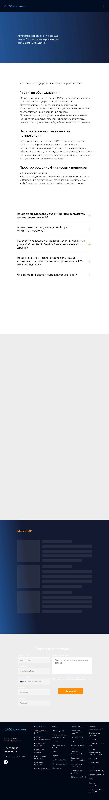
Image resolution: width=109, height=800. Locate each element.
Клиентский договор (39, 744)
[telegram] (6, 763)
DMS (90, 779)
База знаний (39, 727)
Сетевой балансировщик (95, 728)
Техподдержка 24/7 (40, 732)
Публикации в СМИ (58, 746)
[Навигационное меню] (105, 6)
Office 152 (92, 739)
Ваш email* (23, 666)
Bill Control (93, 758)
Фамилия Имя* (24, 656)
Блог (54, 751)
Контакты (56, 768)
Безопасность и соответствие (59, 736)
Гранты (55, 756)
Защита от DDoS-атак (96, 744)
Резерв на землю (96, 775)
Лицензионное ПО (77, 746)
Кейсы (55, 741)
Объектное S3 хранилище (76, 771)
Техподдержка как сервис (95, 790)
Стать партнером (60, 764)
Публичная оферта (39, 751)
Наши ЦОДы (58, 731)
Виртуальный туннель (94, 734)
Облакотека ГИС (78, 777)
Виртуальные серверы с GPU (77, 765)
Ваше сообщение (60, 656)
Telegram (22, 698)
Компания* (23, 688)
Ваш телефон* (24, 677)
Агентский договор (39, 763)
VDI (72, 741)
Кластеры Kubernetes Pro (77, 752)
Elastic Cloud (76, 727)
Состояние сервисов (11, 749)
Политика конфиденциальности (44, 738)
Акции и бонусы (59, 760)
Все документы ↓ (42, 769)
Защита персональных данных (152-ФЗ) (95, 752)
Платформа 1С (94, 762)
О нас (54, 727)
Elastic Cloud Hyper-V (76, 732)
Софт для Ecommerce (94, 784)
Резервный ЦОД (96, 770)
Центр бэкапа (94, 766)
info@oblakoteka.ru (12, 741)
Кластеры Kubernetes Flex (77, 759)
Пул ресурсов (76, 737)
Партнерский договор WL (40, 757)
